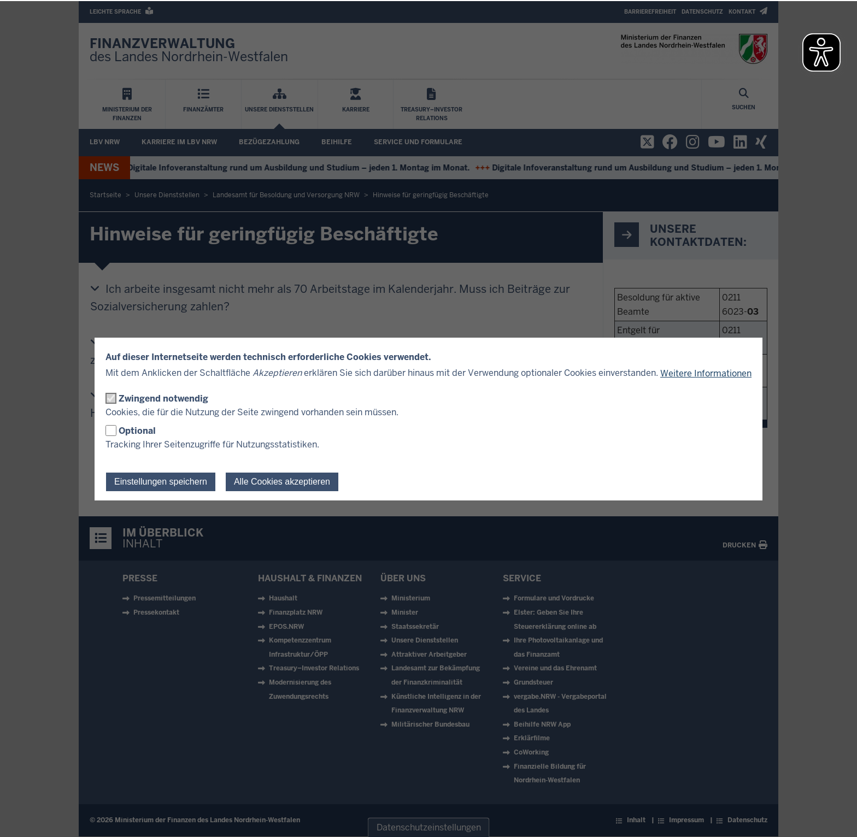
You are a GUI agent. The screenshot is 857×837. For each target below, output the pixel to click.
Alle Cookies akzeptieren (282, 481)
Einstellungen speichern (160, 481)
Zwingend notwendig (163, 398)
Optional (137, 431)
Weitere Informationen (706, 373)
